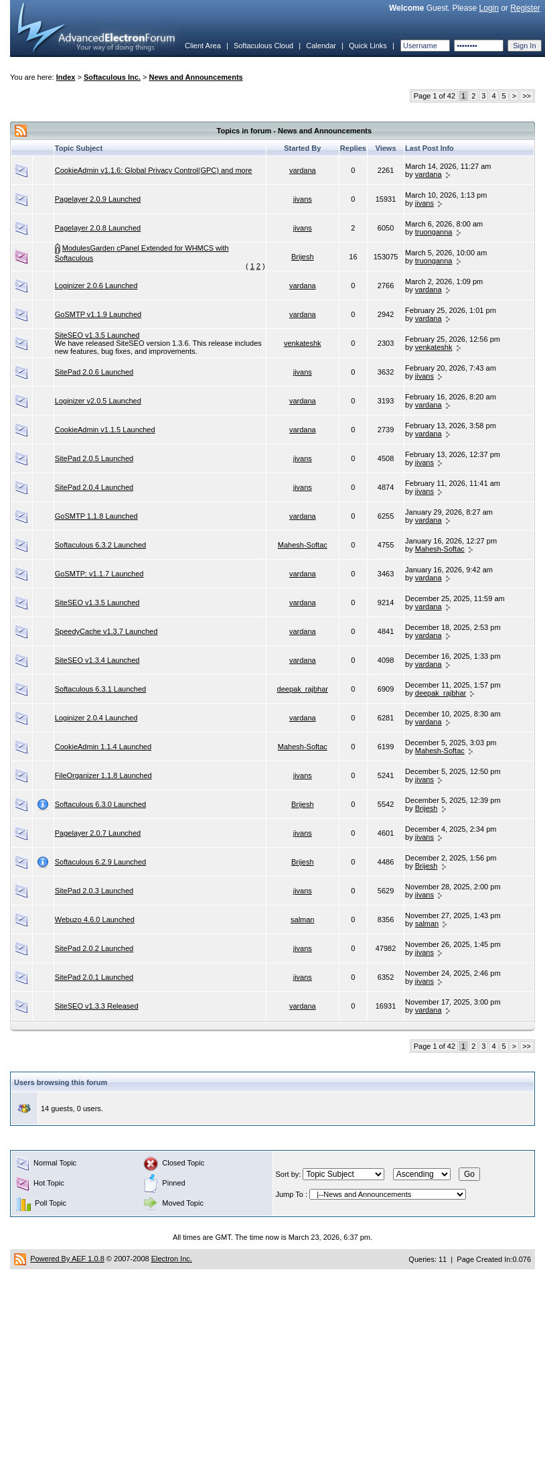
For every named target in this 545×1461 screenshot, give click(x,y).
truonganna (434, 232)
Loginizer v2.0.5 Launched (98, 401)
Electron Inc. (171, 1259)
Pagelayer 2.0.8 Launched (98, 228)
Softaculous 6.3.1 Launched (100, 689)
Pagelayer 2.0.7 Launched (98, 833)
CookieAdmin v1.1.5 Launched (105, 430)
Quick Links (368, 46)
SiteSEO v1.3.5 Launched (97, 335)
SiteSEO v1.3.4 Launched (97, 660)
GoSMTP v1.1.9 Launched (98, 314)
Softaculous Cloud (263, 46)
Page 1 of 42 (434, 96)
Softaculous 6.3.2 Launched (100, 545)
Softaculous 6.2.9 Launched (100, 862)
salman (302, 919)
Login (488, 8)
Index (66, 77)
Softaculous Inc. (112, 77)
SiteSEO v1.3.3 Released (97, 1006)
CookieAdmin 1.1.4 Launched (103, 747)
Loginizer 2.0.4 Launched (96, 718)
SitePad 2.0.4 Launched (94, 487)
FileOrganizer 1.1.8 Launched (103, 775)
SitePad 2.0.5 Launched (94, 458)
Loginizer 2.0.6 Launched (96, 285)
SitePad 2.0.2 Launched (94, 948)
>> (526, 96)
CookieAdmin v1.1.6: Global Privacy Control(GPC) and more (153, 170)
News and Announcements (196, 77)
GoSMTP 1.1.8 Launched (96, 516)
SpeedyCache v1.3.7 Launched (106, 631)
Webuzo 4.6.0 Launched (95, 919)
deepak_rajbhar (302, 689)
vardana (302, 170)
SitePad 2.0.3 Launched (94, 891)
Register (525, 8)
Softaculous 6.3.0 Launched (100, 804)
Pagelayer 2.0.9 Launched (98, 199)
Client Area (203, 46)
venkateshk (302, 343)
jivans (302, 199)
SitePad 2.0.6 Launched (94, 372)
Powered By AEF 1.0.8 (67, 1259)
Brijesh (302, 257)
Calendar (321, 46)
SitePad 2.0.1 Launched (94, 977)
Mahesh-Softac (302, 545)
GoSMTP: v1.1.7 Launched (99, 574)
